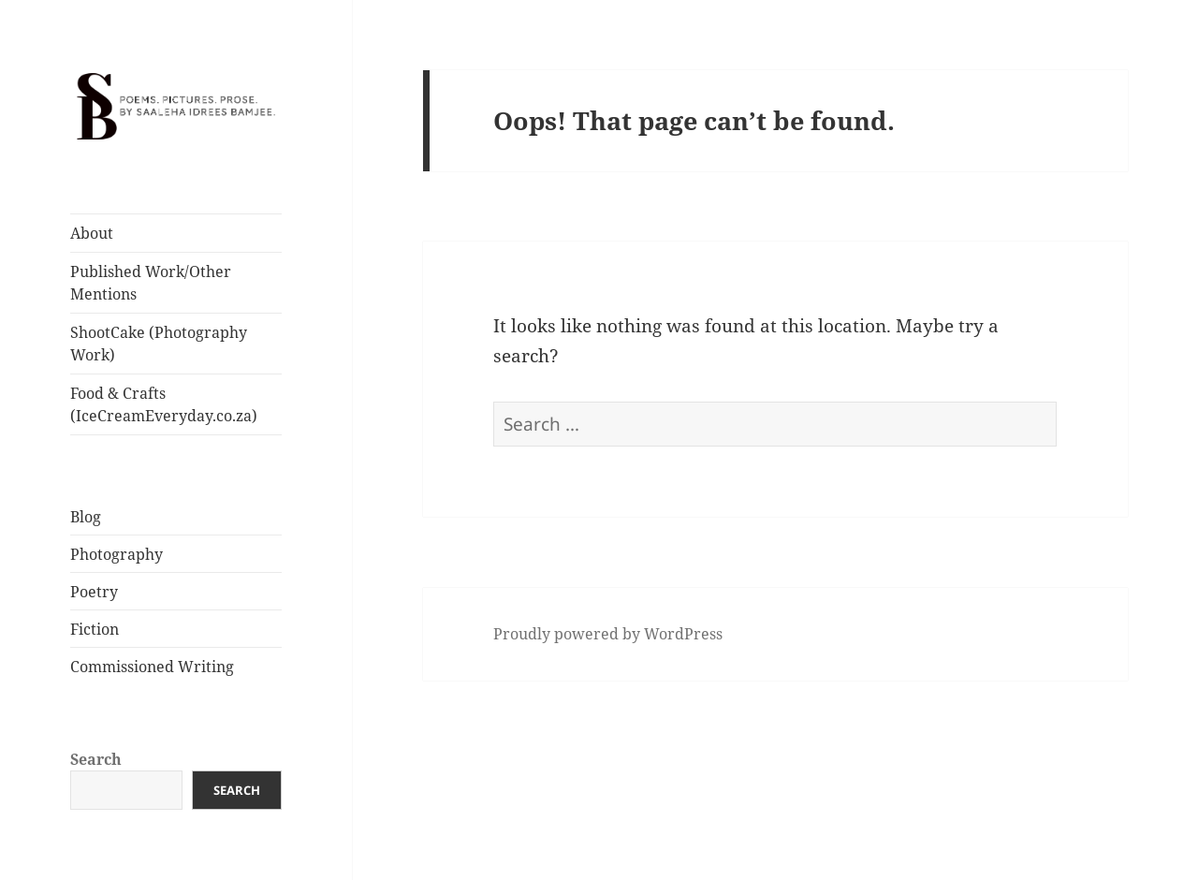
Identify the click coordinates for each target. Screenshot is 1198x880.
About (91, 233)
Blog (85, 516)
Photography (116, 554)
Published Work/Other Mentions (150, 282)
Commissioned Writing (152, 666)
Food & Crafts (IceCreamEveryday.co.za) (163, 404)
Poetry (94, 591)
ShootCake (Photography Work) (158, 343)
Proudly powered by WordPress (608, 633)
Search (96, 759)
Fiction (94, 629)
